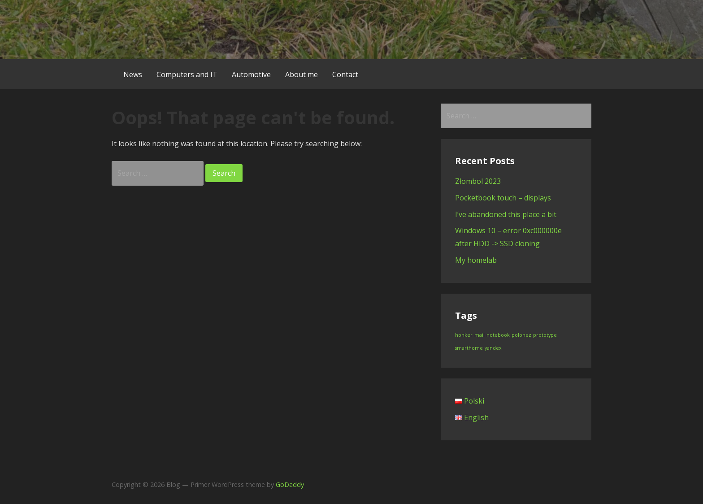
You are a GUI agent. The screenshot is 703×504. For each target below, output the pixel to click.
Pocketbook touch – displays (503, 198)
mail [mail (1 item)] (479, 335)
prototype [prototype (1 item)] (545, 335)
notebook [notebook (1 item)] (498, 335)
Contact (345, 74)
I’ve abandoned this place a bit (505, 214)
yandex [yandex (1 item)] (493, 348)
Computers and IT (186, 74)
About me (301, 74)
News (132, 74)
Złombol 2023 (478, 181)
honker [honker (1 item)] (464, 335)
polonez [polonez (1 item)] (521, 335)
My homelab (476, 260)
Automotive (251, 74)
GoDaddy (290, 484)
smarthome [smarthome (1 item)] (469, 348)
